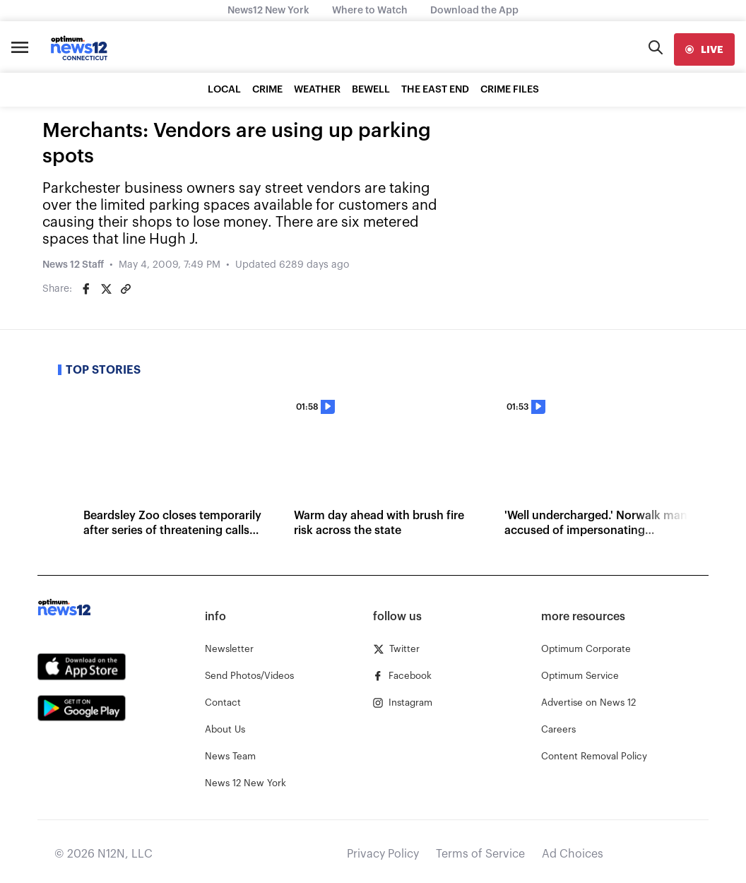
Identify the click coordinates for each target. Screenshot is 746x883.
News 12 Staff (73, 265)
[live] (704, 49)
